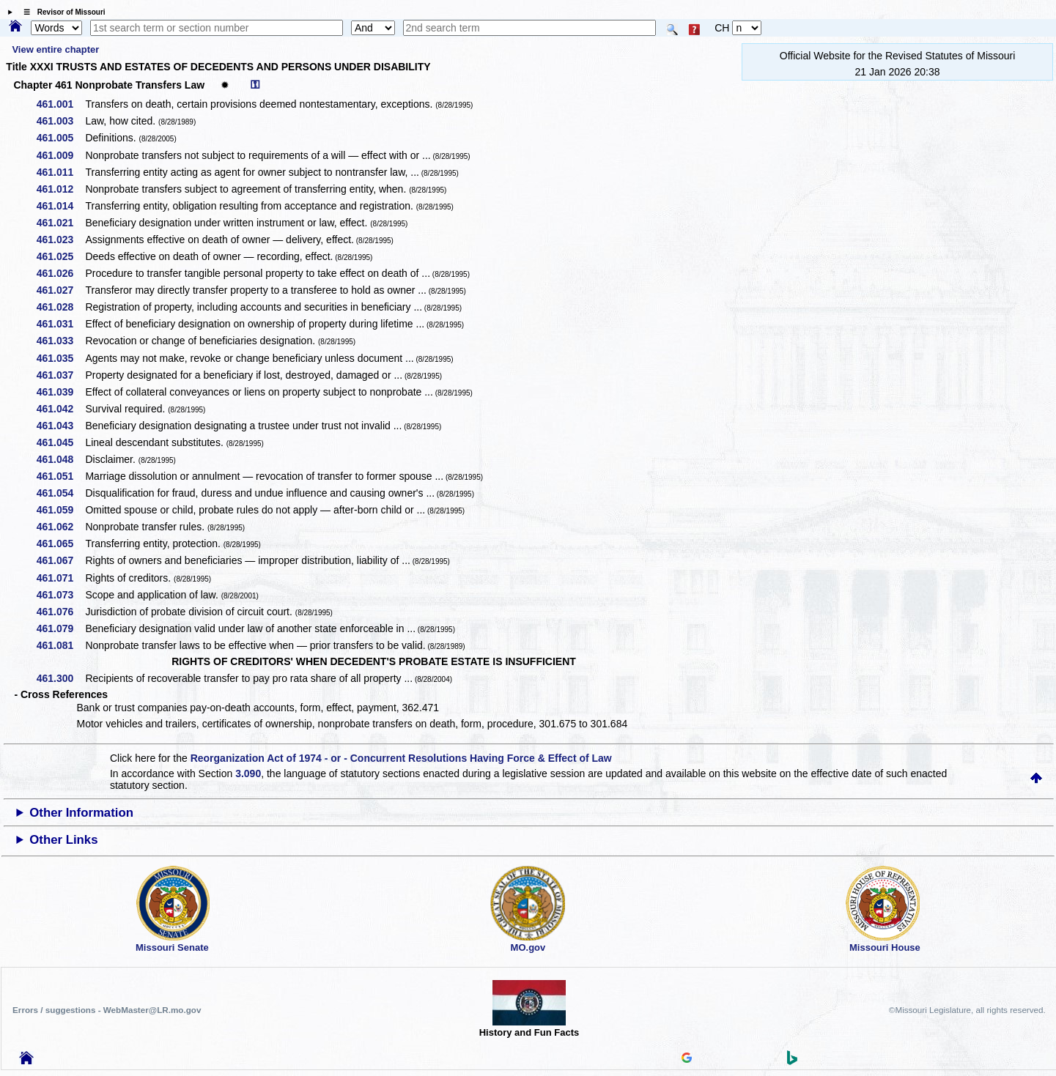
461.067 (60, 560)
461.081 (60, 645)
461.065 (60, 543)
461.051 (60, 476)
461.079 (60, 628)
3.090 (248, 773)
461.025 (60, 256)
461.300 (60, 678)
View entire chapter (55, 49)
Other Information (81, 813)
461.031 (60, 324)
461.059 (60, 510)
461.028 (60, 307)
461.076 (60, 611)
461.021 (60, 223)
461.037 (60, 375)
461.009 (60, 155)
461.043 (60, 425)
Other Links (63, 840)
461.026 (60, 273)
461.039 (60, 392)
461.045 (60, 442)
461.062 (60, 527)
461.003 (60, 121)
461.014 (60, 206)
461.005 (60, 138)
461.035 (60, 358)
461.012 (60, 189)
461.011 (60, 172)
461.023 (60, 239)
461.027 (60, 290)
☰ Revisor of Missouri (61, 12)
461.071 (60, 578)
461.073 (60, 595)
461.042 (60, 409)
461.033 (60, 340)
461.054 (60, 493)
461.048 (60, 459)
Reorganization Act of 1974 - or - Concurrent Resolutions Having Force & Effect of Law (401, 758)
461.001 (60, 104)
